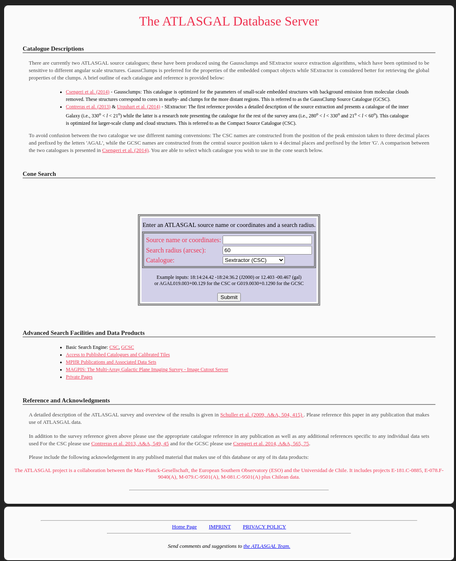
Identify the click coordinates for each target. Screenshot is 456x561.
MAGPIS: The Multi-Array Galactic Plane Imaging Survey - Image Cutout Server (147, 369)
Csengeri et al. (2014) (87, 92)
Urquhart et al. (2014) (138, 107)
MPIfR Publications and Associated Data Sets (111, 362)
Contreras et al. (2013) (88, 107)
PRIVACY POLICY (264, 527)
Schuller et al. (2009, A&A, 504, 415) (261, 414)
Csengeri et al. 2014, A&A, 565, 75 (271, 443)
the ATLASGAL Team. (267, 546)
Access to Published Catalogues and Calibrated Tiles (118, 355)
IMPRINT (219, 527)
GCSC (127, 347)
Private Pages (79, 377)
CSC (114, 347)
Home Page (184, 527)
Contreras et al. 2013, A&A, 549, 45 (130, 443)
